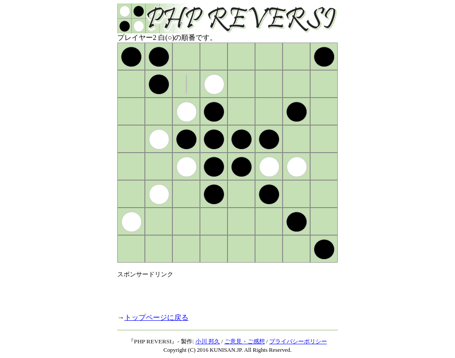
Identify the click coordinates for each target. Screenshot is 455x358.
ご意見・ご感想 (244, 341)
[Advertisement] (221, 292)
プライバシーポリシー (298, 341)
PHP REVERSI (153, 341)
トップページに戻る (156, 317)
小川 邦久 (208, 341)
